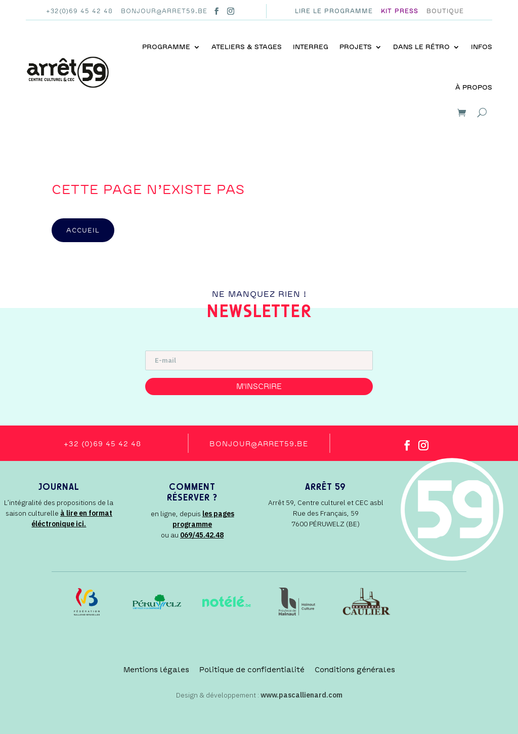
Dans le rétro (421, 47)
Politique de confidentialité (252, 670)
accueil (83, 230)
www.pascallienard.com (301, 695)
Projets (355, 47)
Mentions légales (156, 670)
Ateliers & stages (246, 47)
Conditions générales (355, 670)
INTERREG (310, 47)
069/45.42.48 (202, 534)
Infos (481, 47)
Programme (166, 47)
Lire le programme (334, 11)
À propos (473, 87)
